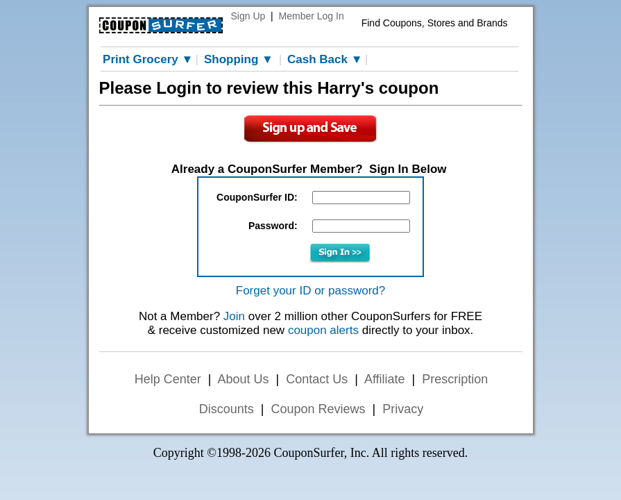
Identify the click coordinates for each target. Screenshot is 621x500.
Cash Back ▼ (324, 59)
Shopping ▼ (238, 59)
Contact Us (317, 379)
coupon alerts (323, 330)
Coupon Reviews (318, 409)
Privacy (402, 409)
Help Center (168, 379)
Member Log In (311, 16)
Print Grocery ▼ (148, 59)
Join (234, 316)
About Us (243, 379)
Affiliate (384, 379)
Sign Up (248, 16)
